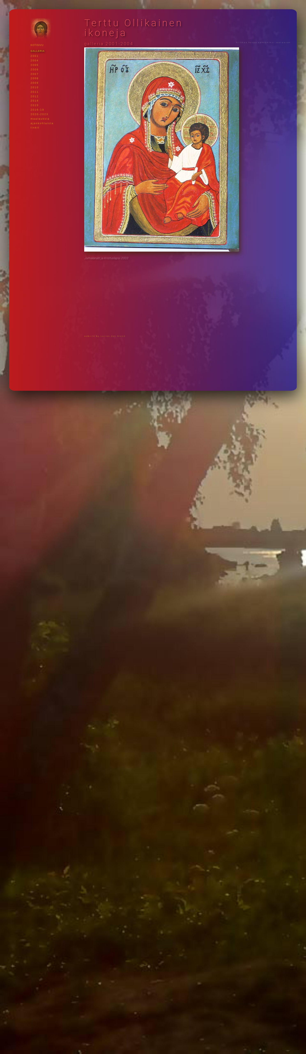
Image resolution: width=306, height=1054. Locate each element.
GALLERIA (38, 51)
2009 (35, 82)
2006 (35, 69)
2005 (35, 65)
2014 (35, 100)
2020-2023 (39, 114)
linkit (35, 127)
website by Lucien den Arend (104, 336)
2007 (35, 74)
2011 (35, 92)
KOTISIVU (37, 45)
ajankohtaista (42, 123)
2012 (35, 96)
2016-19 (37, 109)
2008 (35, 78)
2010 (35, 87)
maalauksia (40, 118)
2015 (35, 105)
